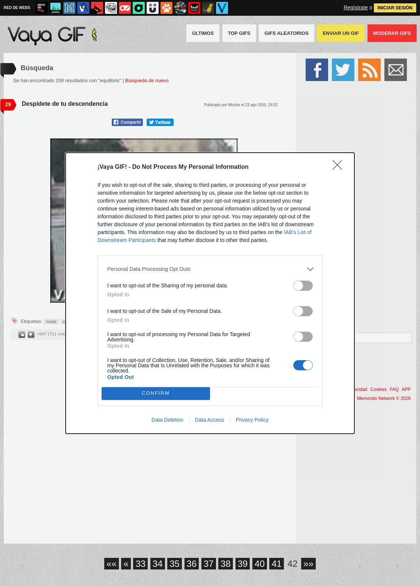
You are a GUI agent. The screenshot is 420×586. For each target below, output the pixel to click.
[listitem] (210, 269)
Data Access (209, 420)
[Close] (340, 167)
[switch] (303, 286)
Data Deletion (167, 420)
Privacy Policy (252, 420)
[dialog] (210, 293)
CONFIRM (156, 393)
